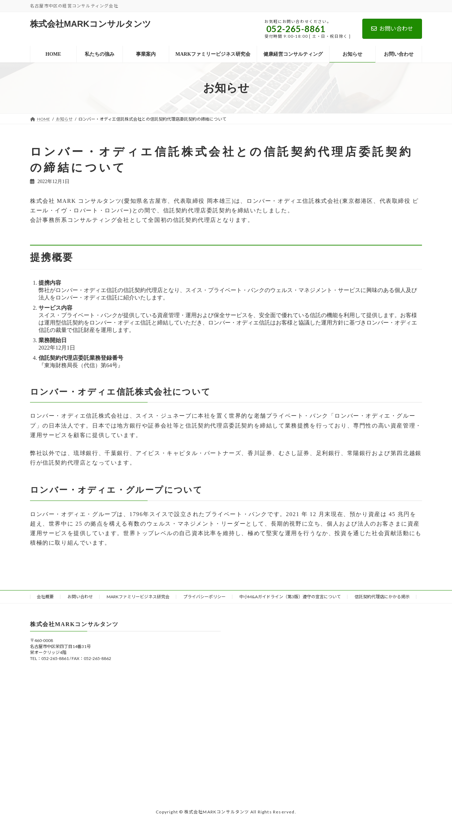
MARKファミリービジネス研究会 (138, 596)
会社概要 (45, 596)
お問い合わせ (392, 28)
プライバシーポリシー (204, 596)
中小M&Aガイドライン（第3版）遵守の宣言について (290, 596)
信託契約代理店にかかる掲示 (382, 596)
